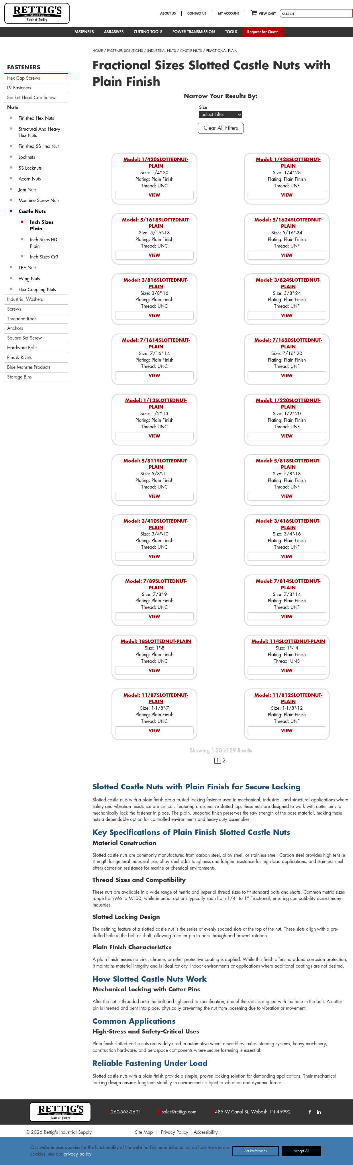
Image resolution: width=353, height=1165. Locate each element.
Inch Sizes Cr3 (44, 257)
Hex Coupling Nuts (37, 289)
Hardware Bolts (22, 348)
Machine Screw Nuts (39, 200)
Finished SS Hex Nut (39, 146)
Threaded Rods (21, 319)
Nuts (12, 107)
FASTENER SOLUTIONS (125, 50)
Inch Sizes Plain (42, 225)
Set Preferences (255, 1151)
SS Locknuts (30, 168)
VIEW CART (263, 12)
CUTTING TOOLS (148, 32)
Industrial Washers (25, 299)
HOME (98, 50)
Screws (14, 309)
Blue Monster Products (28, 367)
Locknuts (27, 157)
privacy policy (77, 1154)
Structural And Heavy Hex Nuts (39, 132)
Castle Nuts (32, 211)
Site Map (144, 1132)
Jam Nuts (27, 190)
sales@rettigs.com (179, 1112)
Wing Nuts (29, 278)
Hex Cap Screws (23, 78)
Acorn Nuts (30, 179)
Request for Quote (263, 32)
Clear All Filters (221, 128)
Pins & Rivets (19, 357)
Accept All (301, 1151)
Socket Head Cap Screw (31, 97)
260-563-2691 (126, 1112)
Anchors (15, 328)
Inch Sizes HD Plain (43, 243)
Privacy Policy (174, 1132)
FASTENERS (84, 32)
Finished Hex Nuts (36, 118)
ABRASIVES (113, 32)
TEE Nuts (27, 268)
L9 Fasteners (19, 88)
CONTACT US (196, 13)
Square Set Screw (24, 338)
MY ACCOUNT (228, 13)
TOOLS (231, 32)
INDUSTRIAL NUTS (161, 50)
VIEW (154, 195)
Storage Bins (19, 377)
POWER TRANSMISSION (193, 32)
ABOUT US (168, 13)
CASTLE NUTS (191, 50)
